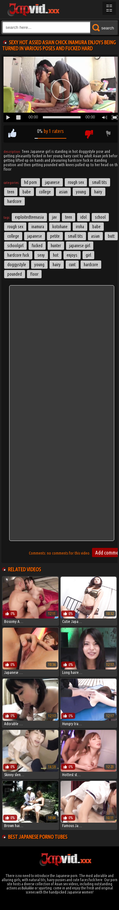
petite (55, 236)
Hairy (98, 191)
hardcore (91, 264)
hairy (57, 264)
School (100, 217)
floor (34, 274)
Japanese (52, 182)
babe (96, 226)
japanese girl (79, 245)
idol (83, 217)
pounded (14, 274)
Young (81, 191)
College (45, 191)
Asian (63, 191)
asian (95, 236)
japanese (34, 236)
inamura (37, 226)
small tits (75, 236)
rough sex (15, 226)
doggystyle (16, 264)
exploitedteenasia (29, 217)
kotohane (60, 226)
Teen (10, 191)
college (13, 236)
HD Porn (30, 182)
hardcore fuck (18, 255)
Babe (27, 191)
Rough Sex (76, 182)
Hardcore (14, 201)
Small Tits (99, 182)
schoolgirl (15, 245)
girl (88, 255)
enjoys (72, 255)
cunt (72, 264)
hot (55, 255)
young (39, 264)
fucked (37, 245)
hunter (56, 245)
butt (111, 236)
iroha (80, 226)
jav (54, 217)
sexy (41, 255)
